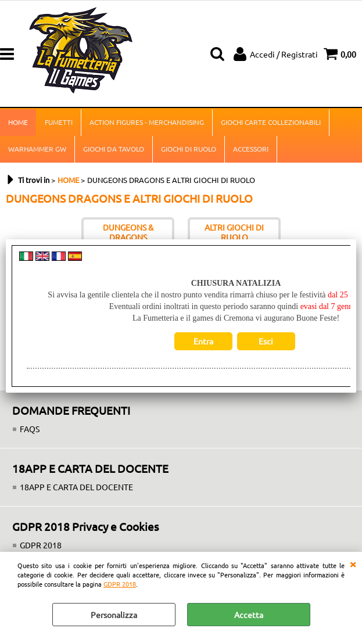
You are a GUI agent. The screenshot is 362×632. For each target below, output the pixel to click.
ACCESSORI (250, 148)
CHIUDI (352, 563)
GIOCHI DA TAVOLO (113, 148)
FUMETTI (59, 122)
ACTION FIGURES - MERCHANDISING (146, 122)
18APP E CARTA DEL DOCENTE (76, 487)
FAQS (30, 428)
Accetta (248, 614)
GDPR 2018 (119, 583)
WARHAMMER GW (37, 148)
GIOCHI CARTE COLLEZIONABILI (271, 122)
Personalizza (114, 614)
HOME (18, 122)
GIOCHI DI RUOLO (188, 148)
